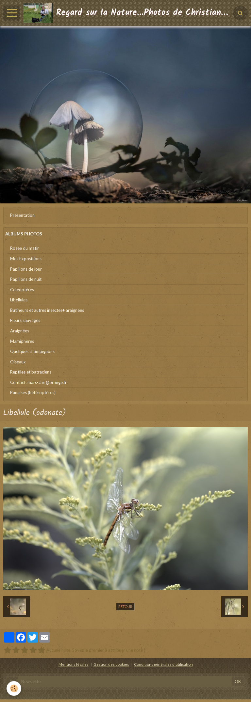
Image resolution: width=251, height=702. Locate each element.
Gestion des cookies (111, 664)
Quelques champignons (32, 351)
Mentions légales (74, 664)
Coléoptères (22, 289)
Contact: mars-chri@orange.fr (38, 382)
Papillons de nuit (26, 279)
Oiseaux (18, 361)
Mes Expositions (26, 258)
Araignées (19, 330)
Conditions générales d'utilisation (163, 664)
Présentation (22, 215)
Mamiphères (22, 341)
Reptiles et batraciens (30, 372)
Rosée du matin (25, 248)
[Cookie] (14, 688)
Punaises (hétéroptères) (33, 392)
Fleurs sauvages (25, 320)
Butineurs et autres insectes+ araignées (47, 310)
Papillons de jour (26, 269)
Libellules (18, 299)
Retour (125, 606)
